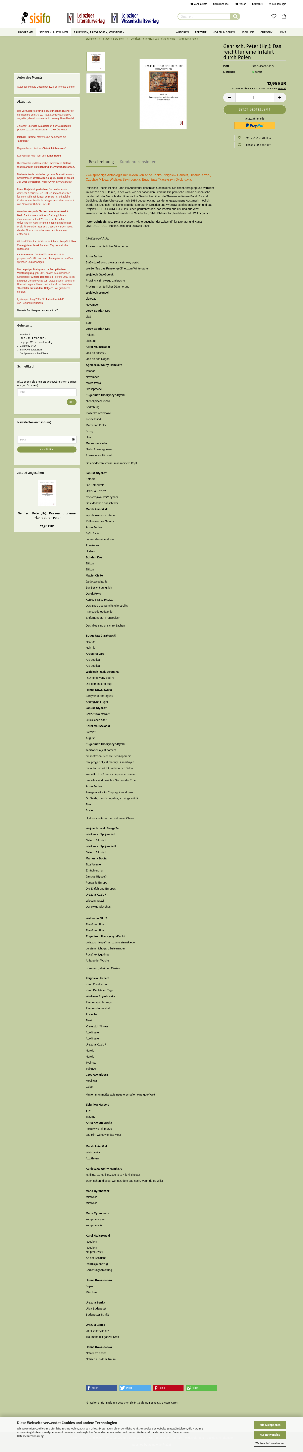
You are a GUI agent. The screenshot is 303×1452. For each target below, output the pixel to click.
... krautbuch (24, 334)
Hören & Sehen (224, 32)
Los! (71, 402)
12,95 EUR (47, 526)
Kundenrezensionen (138, 161)
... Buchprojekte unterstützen (32, 353)
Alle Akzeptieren (270, 1425)
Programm (25, 32)
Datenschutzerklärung (30, 1436)
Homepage (151, 1402)
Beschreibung (101, 161)
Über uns (247, 32)
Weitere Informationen (270, 1443)
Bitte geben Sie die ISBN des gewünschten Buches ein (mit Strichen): (47, 383)
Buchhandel (221, 4)
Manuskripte (199, 4)
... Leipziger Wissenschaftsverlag (34, 342)
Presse (241, 4)
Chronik (266, 32)
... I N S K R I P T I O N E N (32, 338)
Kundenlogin (277, 4)
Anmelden (46, 449)
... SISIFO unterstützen (29, 349)
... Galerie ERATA (26, 345)
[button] (101, 1388)
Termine (201, 32)
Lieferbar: (229, 71)
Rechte (257, 4)
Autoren (182, 32)
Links (282, 32)
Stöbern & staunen (53, 32)
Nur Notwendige (270, 1435)
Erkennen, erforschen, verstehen (99, 32)
